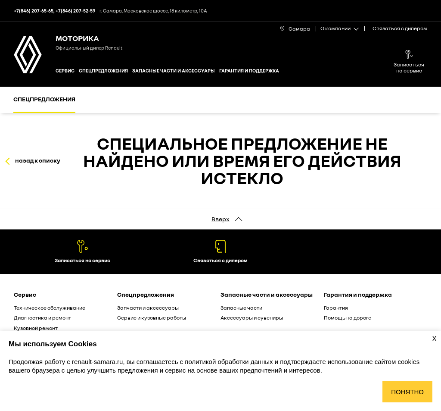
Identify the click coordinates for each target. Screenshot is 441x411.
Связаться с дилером (400, 28)
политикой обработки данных (229, 361)
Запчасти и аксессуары (148, 307)
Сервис (65, 70)
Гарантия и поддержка (249, 70)
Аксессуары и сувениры (251, 317)
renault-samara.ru (97, 361)
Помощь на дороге (347, 317)
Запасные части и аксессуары (173, 70)
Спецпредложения (103, 70)
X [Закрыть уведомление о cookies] (434, 338)
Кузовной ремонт (36, 328)
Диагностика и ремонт (42, 317)
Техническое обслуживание (49, 307)
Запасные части (241, 307)
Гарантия (336, 307)
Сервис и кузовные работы (151, 317)
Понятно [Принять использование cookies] (407, 391)
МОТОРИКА (77, 38)
